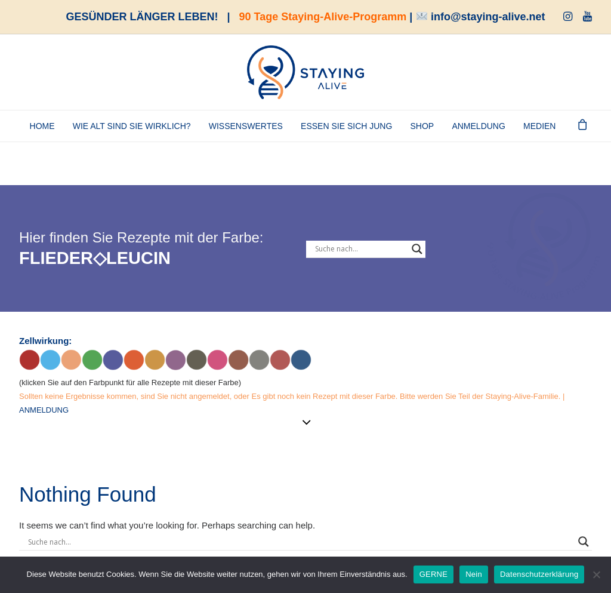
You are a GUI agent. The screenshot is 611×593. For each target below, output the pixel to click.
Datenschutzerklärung (539, 574)
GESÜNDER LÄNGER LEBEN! (142, 17)
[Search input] (360, 249)
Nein (473, 574)
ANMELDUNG (478, 126)
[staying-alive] (305, 72)
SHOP (422, 126)
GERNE (433, 574)
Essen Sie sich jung (346, 126)
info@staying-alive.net (488, 17)
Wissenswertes (246, 126)
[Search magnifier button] (417, 249)
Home (42, 126)
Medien (539, 126)
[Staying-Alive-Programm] (544, 190)
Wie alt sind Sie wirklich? (132, 126)
